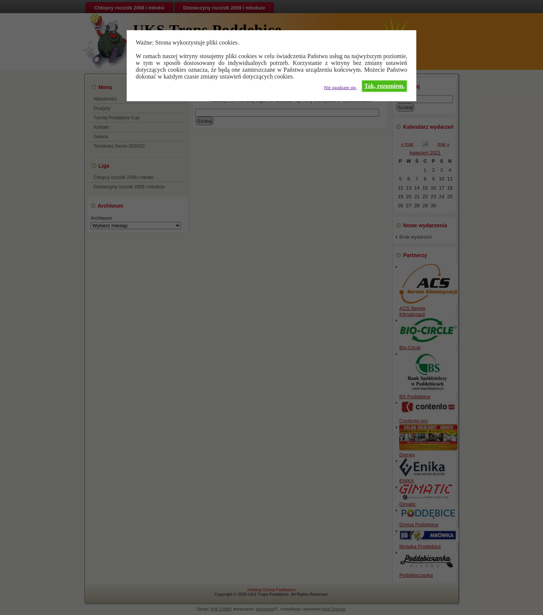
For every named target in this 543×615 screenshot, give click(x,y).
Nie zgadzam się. (340, 87)
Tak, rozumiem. (384, 86)
